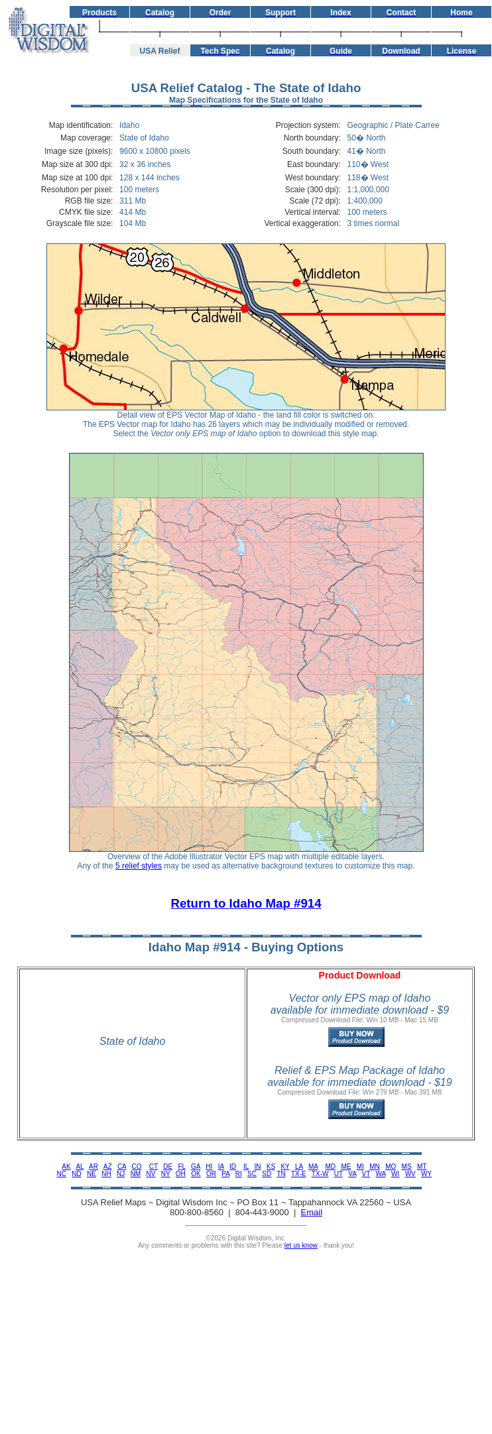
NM (136, 1173)
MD (331, 1166)
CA (121, 1166)
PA (225, 1173)
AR (93, 1166)
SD (266, 1173)
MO (390, 1166)
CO (137, 1166)
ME (346, 1166)
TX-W (320, 1173)
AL (80, 1166)
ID (232, 1166)
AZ (107, 1166)
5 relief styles (138, 865)
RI (238, 1173)
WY (426, 1173)
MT (421, 1166)
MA (313, 1166)
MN (374, 1166)
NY (165, 1173)
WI (395, 1173)
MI (360, 1166)
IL (246, 1166)
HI (209, 1166)
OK (195, 1173)
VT (366, 1173)
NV (151, 1173)
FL (181, 1166)
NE (91, 1173)
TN (281, 1173)
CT (153, 1166)
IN (257, 1166)
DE (167, 1166)
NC (61, 1173)
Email (312, 1212)
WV (410, 1173)
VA (352, 1173)
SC (252, 1173)
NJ (121, 1173)
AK (66, 1166)
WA (381, 1173)
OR (211, 1173)
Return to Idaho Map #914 (245, 903)
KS (271, 1166)
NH (106, 1173)
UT (338, 1173)
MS (407, 1166)
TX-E (298, 1173)
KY (284, 1166)
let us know (301, 1245)
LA (299, 1166)
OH (181, 1173)
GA (195, 1166)
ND (76, 1173)
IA (221, 1166)
